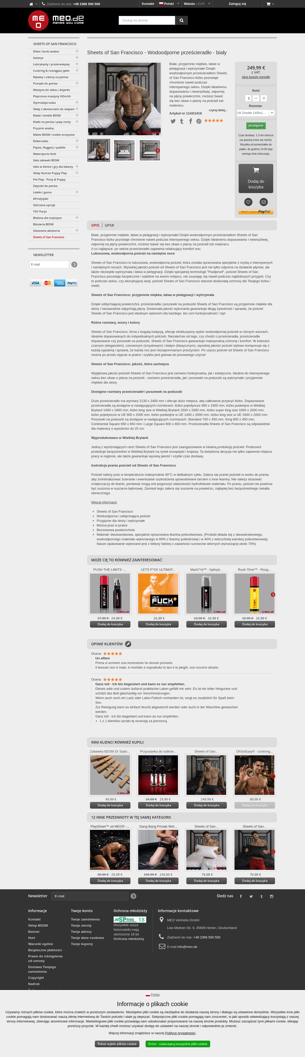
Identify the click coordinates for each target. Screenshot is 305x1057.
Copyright (36, 979)
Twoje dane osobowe (87, 939)
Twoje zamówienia (85, 921)
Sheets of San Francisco (48, 237)
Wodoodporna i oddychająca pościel (123, 517)
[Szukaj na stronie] (181, 20)
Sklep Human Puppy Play (50, 173)
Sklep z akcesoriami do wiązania (54, 109)
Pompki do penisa (45, 83)
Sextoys (38, 58)
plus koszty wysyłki (256, 77)
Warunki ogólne (40, 945)
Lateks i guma (42, 192)
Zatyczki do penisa (45, 186)
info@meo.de (187, 948)
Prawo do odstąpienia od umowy (45, 960)
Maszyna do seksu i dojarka (51, 90)
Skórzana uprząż (44, 205)
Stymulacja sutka (44, 102)
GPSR (109, 226)
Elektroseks (40, 141)
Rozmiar (256, 106)
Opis (95, 226)
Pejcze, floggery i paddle (49, 147)
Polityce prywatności (180, 1033)
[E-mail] (49, 264)
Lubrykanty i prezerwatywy (51, 64)
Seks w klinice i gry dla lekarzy (53, 166)
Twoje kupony (82, 945)
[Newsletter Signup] (74, 264)
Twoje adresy (81, 933)
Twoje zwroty (81, 927)
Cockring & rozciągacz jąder (51, 70)
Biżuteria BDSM (43, 224)
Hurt (31, 939)
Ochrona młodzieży (129, 940)
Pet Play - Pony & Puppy (49, 179)
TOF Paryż (40, 211)
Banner (34, 933)
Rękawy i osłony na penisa (50, 77)
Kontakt (148, 4)
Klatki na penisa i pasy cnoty (52, 122)
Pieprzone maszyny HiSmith (52, 96)
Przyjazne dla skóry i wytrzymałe (121, 522)
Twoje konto (82, 912)
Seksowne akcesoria (46, 230)
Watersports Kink (44, 154)
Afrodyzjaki (40, 198)
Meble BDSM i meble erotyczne (54, 134)
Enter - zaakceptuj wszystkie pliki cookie (177, 1044)
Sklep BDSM (38, 927)
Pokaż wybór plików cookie (117, 1044)
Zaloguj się (237, 4)
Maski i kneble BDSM (47, 115)
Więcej (157, 150)
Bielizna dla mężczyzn (47, 218)
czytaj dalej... (218, 110)
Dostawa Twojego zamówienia (42, 970)
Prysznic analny (43, 128)
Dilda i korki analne (46, 51)
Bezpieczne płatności (45, 951)
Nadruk (34, 985)
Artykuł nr (177, 113)
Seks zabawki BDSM (46, 160)
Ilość (256, 90)
